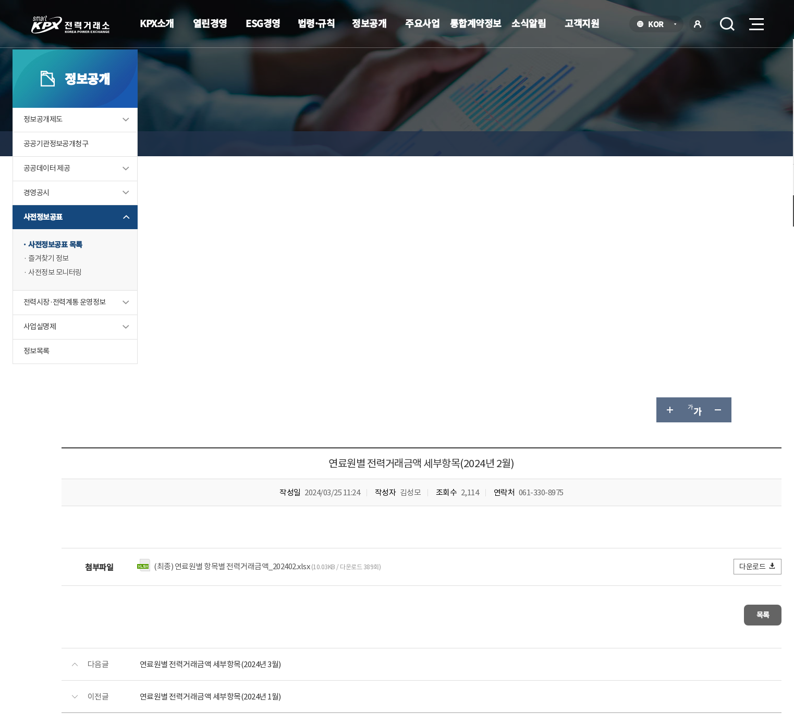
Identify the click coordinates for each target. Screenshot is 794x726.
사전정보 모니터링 (108, 326)
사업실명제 (92, 381)
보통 (610, 528)
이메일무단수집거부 (333, 635)
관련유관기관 (669, 636)
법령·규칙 (316, 23)
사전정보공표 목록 (108, 296)
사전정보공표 (95, 268)
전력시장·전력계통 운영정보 (119, 356)
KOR (658, 24)
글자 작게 (668, 143)
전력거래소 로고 (70, 24)
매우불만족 (702, 528)
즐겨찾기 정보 (101, 311)
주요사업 (422, 23)
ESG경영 (263, 23)
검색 (727, 24)
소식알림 (528, 23)
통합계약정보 (476, 23)
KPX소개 (157, 23)
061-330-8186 (375, 499)
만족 (573, 528)
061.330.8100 (374, 666)
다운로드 (707, 300)
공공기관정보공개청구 (109, 193)
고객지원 (582, 23)
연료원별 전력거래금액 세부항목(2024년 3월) (358, 393)
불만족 (651, 528)
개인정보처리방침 (253, 634)
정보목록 (89, 406)
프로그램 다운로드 (414, 635)
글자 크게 (618, 143)
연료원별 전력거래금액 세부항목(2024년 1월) (358, 426)
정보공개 (369, 23)
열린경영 (210, 23)
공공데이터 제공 (100, 218)
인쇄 (718, 143)
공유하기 (693, 143)
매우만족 (529, 528)
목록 (699, 346)
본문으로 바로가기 (0, 0)
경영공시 (89, 243)
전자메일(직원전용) (492, 635)
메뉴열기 (755, 21)
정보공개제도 (95, 168)
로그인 (697, 24)
